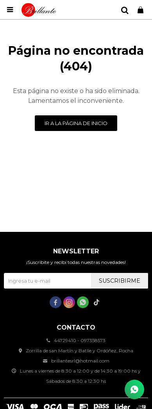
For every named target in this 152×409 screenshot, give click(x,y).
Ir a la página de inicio (76, 123)
